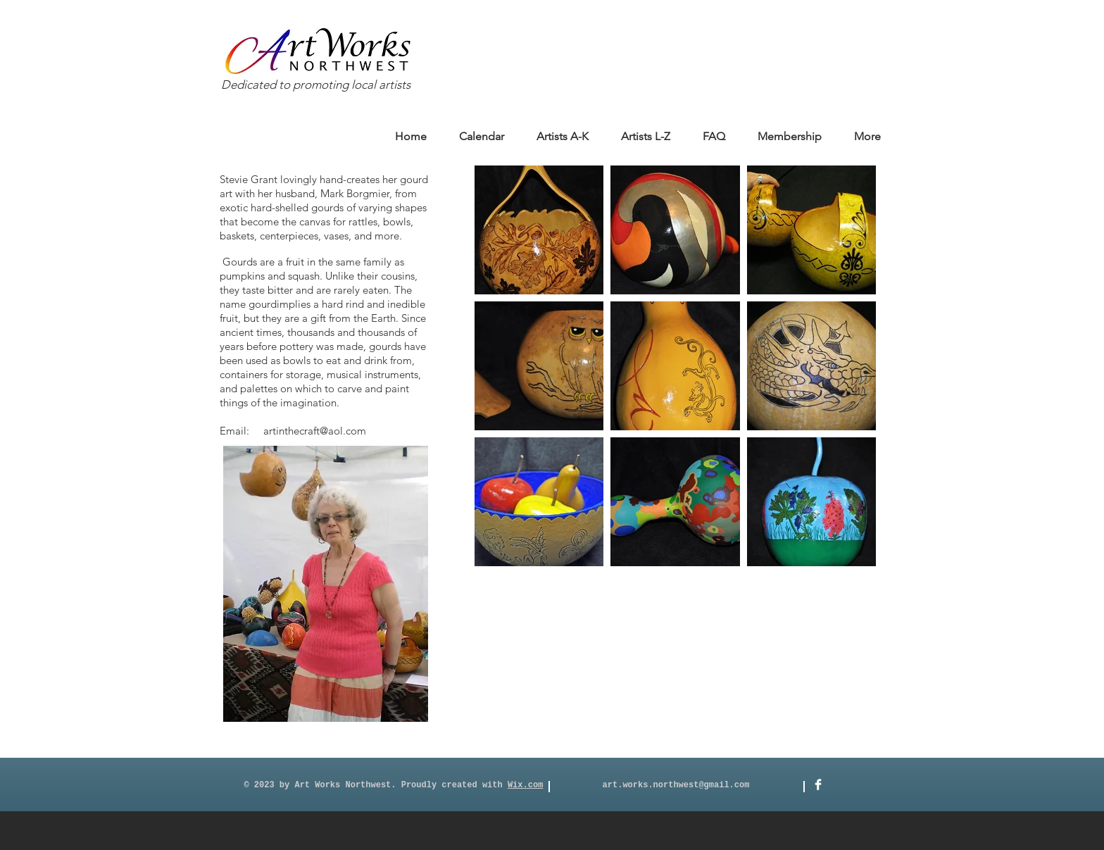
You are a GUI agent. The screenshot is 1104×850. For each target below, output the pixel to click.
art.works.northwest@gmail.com (676, 785)
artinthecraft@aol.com (314, 430)
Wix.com (525, 785)
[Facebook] (818, 784)
